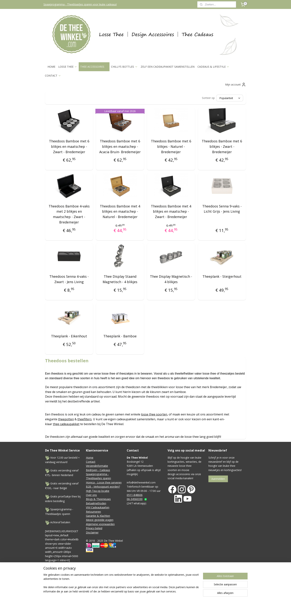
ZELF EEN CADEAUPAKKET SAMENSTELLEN (167, 66)
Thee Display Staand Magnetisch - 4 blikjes (120, 279)
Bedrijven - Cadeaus (98, 470)
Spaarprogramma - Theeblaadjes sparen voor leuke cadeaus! (80, 4)
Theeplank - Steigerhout (221, 276)
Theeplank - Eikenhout (69, 336)
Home (89, 457)
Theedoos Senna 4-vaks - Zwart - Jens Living (69, 279)
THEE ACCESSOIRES (94, 66)
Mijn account (235, 84)
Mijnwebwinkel (211, 579)
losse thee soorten (154, 414)
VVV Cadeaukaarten (97, 507)
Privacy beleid (94, 528)
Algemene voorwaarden (100, 524)
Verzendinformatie (97, 466)
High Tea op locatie (97, 491)
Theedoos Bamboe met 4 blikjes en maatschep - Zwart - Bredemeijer (171, 211)
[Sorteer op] (229, 98)
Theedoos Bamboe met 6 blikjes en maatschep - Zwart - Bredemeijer (69, 146)
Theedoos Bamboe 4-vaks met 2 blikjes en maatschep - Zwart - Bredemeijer (69, 214)
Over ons (91, 495)
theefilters (84, 419)
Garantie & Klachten (98, 516)
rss (164, 579)
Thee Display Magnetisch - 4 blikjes (171, 279)
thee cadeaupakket (66, 424)
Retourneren (93, 511)
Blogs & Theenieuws (98, 499)
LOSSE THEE (67, 66)
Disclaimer (92, 532)
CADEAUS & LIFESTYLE (213, 66)
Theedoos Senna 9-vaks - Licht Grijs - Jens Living (222, 209)
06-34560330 (135, 499)
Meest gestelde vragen (99, 520)
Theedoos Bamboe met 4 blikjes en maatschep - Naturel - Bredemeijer (120, 211)
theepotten (66, 419)
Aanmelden (218, 479)
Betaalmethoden (96, 503)
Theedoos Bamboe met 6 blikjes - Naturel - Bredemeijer (171, 146)
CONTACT (53, 75)
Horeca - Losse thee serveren (104, 482)
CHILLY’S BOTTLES (124, 66)
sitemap (157, 579)
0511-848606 (135, 495)
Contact (90, 461)
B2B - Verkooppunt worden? (103, 486)
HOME (51, 66)
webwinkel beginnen (178, 579)
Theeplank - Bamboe (120, 336)
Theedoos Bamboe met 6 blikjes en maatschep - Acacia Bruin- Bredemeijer (120, 146)
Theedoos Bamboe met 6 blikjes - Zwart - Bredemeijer (222, 146)
